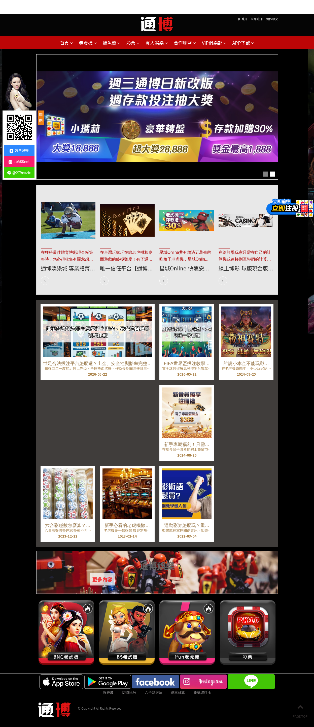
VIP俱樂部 (214, 42)
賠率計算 (178, 692)
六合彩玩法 (153, 692)
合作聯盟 (185, 42)
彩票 (132, 42)
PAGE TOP (300, 711)
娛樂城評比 (202, 692)
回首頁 (242, 19)
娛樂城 (108, 692)
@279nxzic (19, 172)
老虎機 (88, 42)
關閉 (41, 117)
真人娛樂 (157, 42)
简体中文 (272, 19)
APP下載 (243, 42)
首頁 (66, 42)
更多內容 (102, 579)
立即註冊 (257, 19)
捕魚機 (111, 42)
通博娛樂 (19, 150)
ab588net (19, 161)
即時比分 (129, 692)
